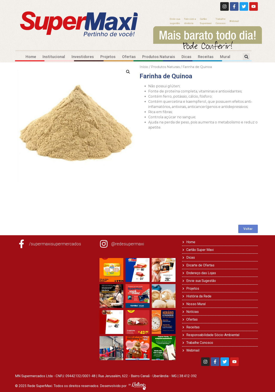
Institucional (54, 56)
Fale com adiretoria (190, 21)
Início (144, 67)
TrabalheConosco (220, 21)
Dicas (186, 56)
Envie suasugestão (175, 21)
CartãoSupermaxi (206, 21)
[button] (246, 56)
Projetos (108, 56)
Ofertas (129, 56)
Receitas (206, 56)
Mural (225, 56)
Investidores (83, 56)
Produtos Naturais (158, 56)
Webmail (234, 21)
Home (31, 56)
